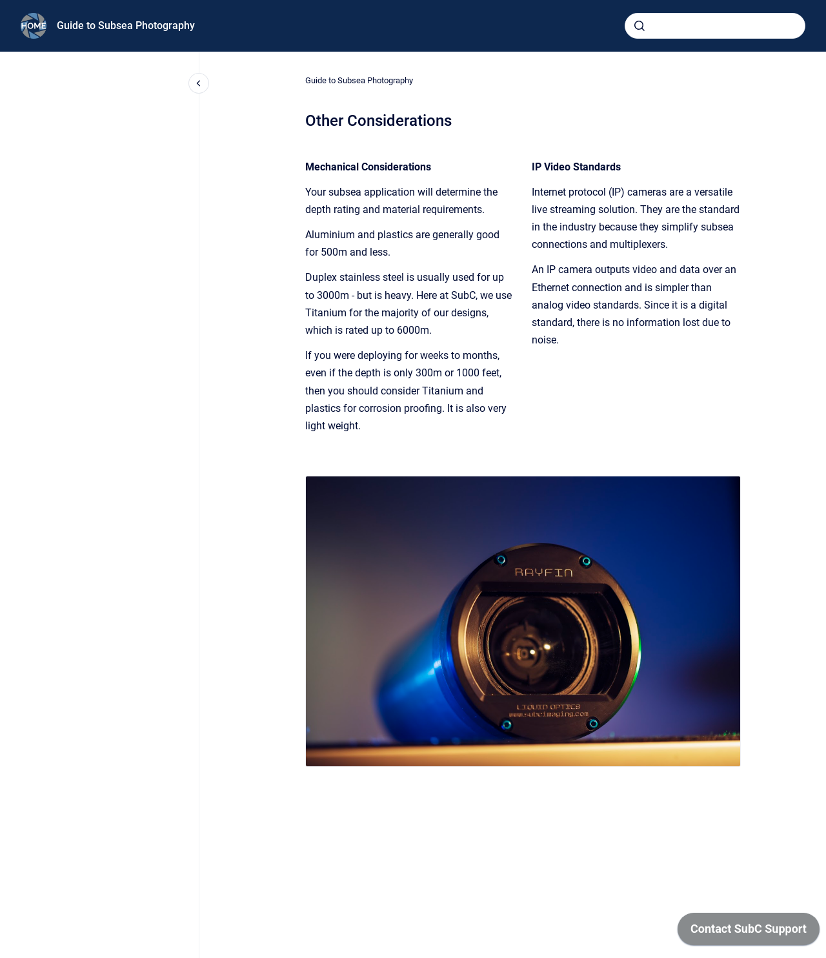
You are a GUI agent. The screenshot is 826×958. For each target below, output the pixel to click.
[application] (748, 932)
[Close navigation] (198, 83)
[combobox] (715, 26)
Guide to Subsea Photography (126, 25)
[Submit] (639, 25)
